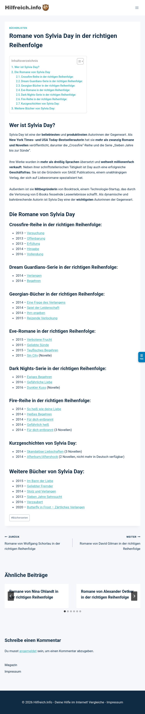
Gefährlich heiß (38, 425)
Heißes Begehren (39, 414)
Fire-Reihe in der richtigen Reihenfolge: (44, 99)
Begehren (34, 281)
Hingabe (33, 249)
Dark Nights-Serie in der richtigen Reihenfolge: (48, 94)
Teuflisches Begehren (42, 350)
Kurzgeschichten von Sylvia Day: (40, 103)
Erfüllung (33, 244)
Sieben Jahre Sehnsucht (44, 497)
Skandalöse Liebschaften (45, 451)
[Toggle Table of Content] (78, 61)
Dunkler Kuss (36, 387)
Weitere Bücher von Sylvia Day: (34, 108)
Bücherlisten (18, 28)
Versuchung (35, 233)
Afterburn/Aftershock (42, 457)
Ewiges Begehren (39, 377)
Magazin (11, 665)
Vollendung (35, 254)
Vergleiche (96, 702)
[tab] (65, 611)
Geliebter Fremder (40, 486)
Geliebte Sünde (38, 345)
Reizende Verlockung (42, 318)
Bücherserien (19, 517)
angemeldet (27, 651)
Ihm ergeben (36, 313)
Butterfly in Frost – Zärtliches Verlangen (56, 507)
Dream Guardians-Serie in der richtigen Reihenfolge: (52, 81)
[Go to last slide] (11, 596)
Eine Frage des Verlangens (46, 302)
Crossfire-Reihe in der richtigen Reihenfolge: (47, 76)
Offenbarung (36, 238)
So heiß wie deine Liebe (44, 409)
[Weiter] (134, 596)
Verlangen (34, 275)
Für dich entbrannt (40, 419)
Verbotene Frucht (39, 339)
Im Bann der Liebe (40, 481)
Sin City (32, 355)
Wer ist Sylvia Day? (26, 67)
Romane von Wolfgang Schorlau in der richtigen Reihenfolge (37, 542)
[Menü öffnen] (136, 8)
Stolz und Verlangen (41, 491)
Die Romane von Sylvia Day (32, 72)
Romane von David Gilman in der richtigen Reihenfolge (108, 542)
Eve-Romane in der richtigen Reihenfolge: (45, 90)
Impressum (13, 671)
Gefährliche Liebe (39, 382)
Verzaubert (35, 502)
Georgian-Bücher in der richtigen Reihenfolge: (48, 85)
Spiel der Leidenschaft (43, 308)
